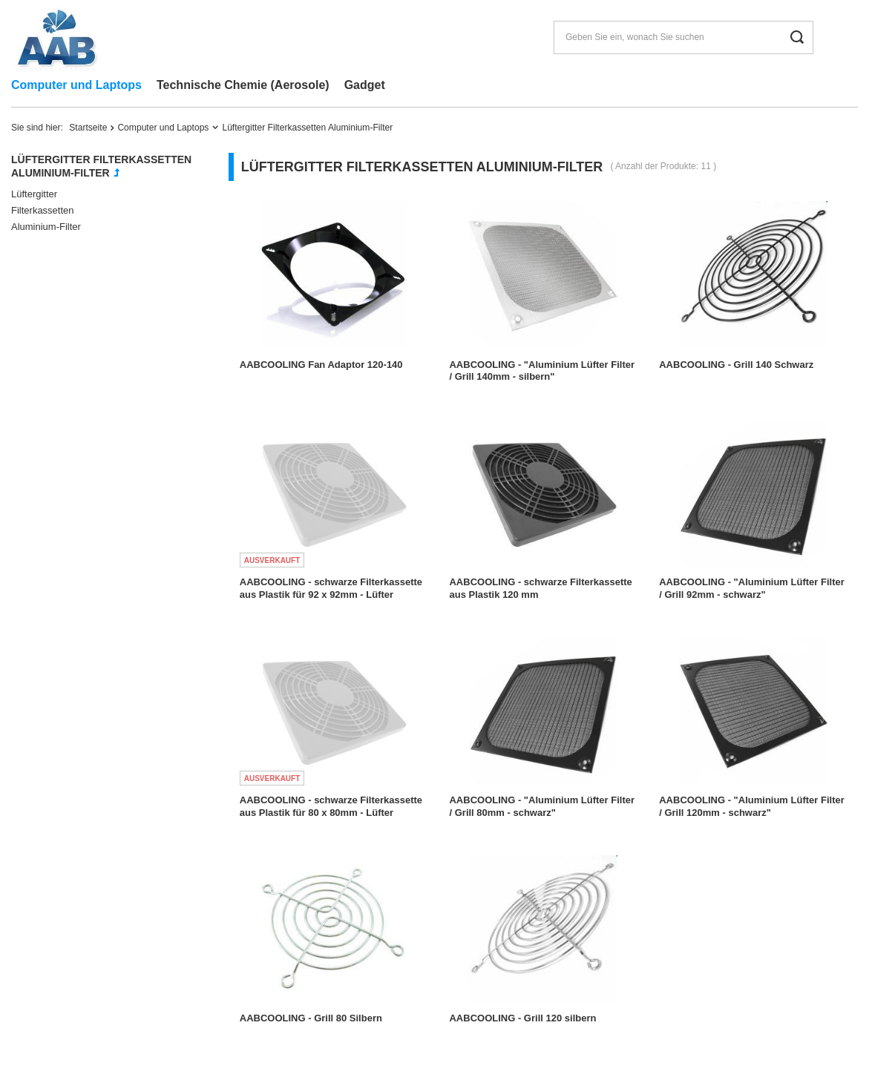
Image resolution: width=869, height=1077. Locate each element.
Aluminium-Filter (46, 226)
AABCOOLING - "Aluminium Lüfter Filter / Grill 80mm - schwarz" (541, 806)
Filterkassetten (42, 210)
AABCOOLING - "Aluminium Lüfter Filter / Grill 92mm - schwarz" (752, 588)
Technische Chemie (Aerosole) (243, 85)
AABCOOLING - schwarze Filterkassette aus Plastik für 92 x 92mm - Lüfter (331, 588)
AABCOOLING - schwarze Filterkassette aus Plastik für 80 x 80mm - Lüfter (331, 806)
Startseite (88, 127)
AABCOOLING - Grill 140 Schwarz (736, 364)
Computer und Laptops (76, 85)
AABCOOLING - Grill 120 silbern (522, 1018)
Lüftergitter (34, 194)
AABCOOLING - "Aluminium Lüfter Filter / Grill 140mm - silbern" (541, 371)
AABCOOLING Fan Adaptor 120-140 (321, 364)
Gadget (364, 85)
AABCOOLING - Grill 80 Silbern (311, 1018)
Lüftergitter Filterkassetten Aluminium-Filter (101, 166)
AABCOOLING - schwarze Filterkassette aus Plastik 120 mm (540, 588)
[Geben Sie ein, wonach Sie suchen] (683, 37)
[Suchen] (796, 37)
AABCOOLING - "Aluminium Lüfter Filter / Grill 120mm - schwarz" (752, 806)
